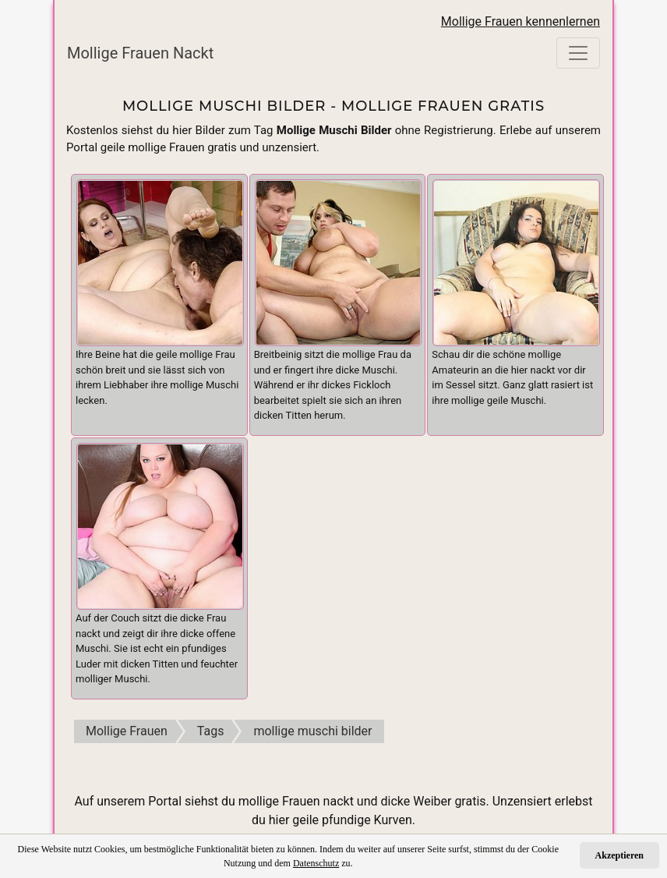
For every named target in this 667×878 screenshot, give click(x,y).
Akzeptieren (619, 855)
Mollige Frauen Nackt (140, 53)
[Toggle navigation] (578, 53)
